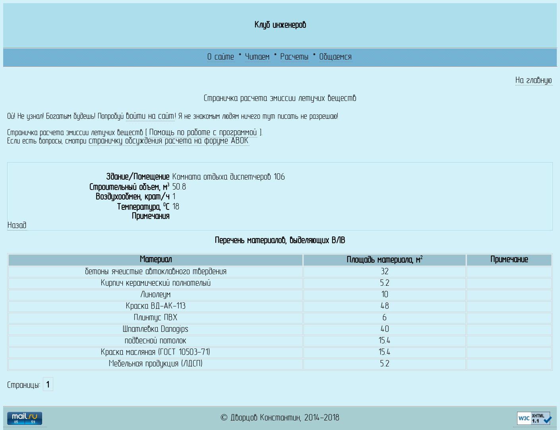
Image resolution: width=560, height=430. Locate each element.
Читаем (257, 57)
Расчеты (294, 57)
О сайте (220, 57)
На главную (534, 81)
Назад (17, 226)
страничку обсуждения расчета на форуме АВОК (169, 141)
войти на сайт (150, 116)
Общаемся (335, 57)
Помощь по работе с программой (203, 133)
